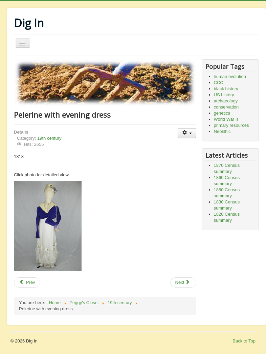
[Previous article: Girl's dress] (27, 282)
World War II (226, 119)
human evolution (230, 76)
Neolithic (222, 131)
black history (226, 88)
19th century (49, 138)
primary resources (231, 125)
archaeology (226, 100)
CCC (218, 82)
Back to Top (244, 340)
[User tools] (187, 133)
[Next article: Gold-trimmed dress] (183, 282)
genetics (222, 113)
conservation (226, 107)
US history (224, 94)
